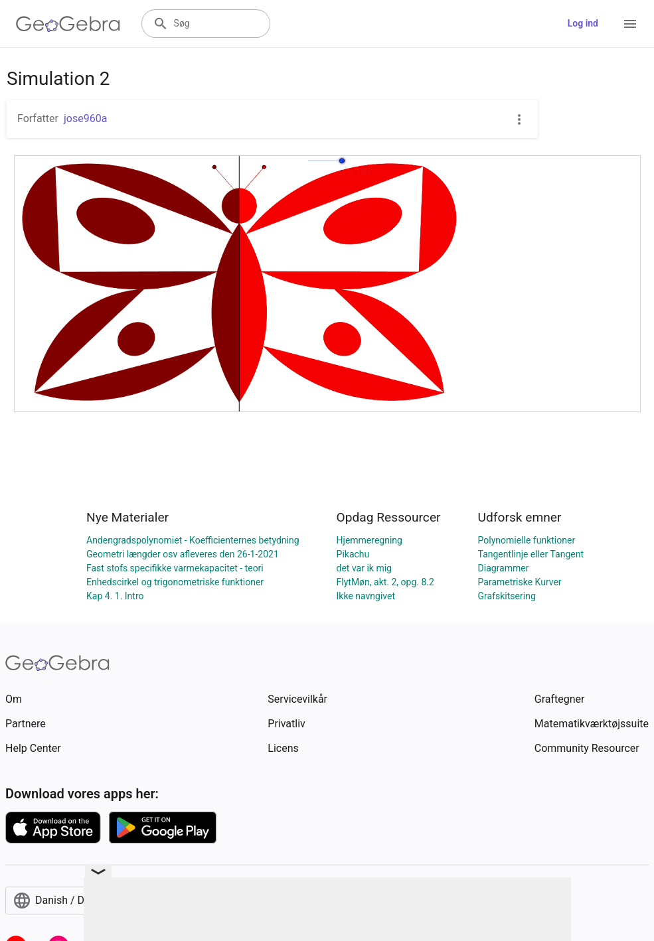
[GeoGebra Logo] (68, 24)
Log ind (583, 23)
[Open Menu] (630, 24)
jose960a (85, 118)
